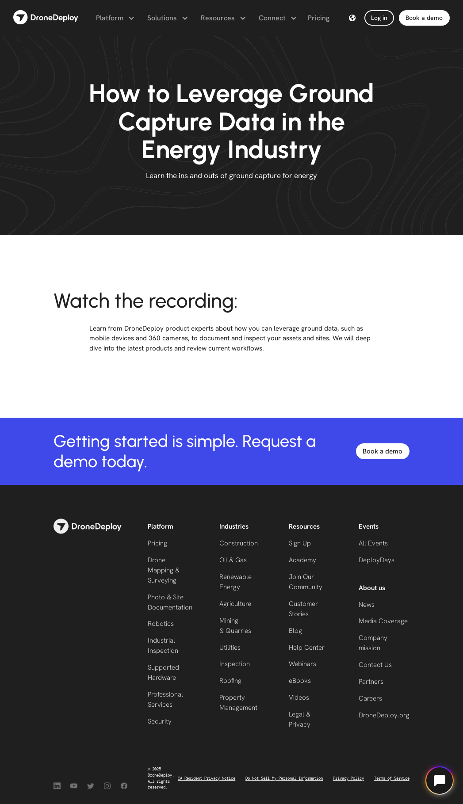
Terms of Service (391, 778)
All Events (373, 543)
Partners (371, 681)
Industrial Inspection (163, 645)
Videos (299, 697)
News (367, 604)
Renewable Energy (235, 581)
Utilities (230, 647)
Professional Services (165, 699)
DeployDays (376, 560)
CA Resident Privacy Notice (206, 778)
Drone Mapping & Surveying (164, 570)
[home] (45, 18)
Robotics (161, 623)
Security (160, 721)
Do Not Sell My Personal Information (284, 778)
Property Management (238, 702)
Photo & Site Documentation (170, 602)
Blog (295, 630)
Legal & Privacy (299, 719)
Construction (238, 543)
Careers (370, 698)
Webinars (302, 663)
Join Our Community (305, 581)
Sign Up (300, 543)
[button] (114, 18)
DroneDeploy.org (384, 715)
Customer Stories (303, 608)
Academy (302, 560)
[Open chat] (439, 780)
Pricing (318, 18)
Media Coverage (383, 621)
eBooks (300, 680)
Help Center (307, 647)
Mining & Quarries (235, 625)
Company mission (373, 642)
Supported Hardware (163, 672)
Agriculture (235, 603)
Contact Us (375, 664)
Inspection (234, 663)
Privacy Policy (348, 778)
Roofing (230, 680)
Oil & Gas (233, 560)
